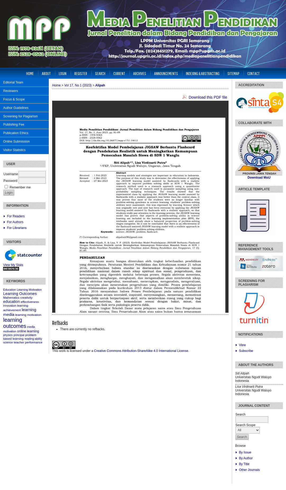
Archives (139, 73)
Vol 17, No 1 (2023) (78, 85)
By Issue (245, 452)
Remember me (20, 187)
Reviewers (10, 91)
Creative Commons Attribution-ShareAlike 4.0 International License (141, 351)
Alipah (100, 85)
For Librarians (16, 228)
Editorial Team (13, 82)
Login (62, 73)
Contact (253, 73)
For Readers (16, 216)
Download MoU (259, 177)
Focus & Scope (14, 99)
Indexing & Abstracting (203, 73)
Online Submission (16, 141)
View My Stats (13, 265)
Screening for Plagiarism (20, 116)
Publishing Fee (13, 124)
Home (30, 73)
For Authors (15, 222)
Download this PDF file (208, 97)
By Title (244, 464)
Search (100, 73)
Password (10, 181)
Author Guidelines (15, 108)
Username (10, 174)
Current (119, 73)
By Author (246, 458)
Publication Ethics (15, 133)
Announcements (166, 73)
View (242, 345)
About (46, 73)
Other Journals (249, 470)
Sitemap (233, 73)
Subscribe (246, 351)
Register (80, 73)
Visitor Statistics (14, 150)
